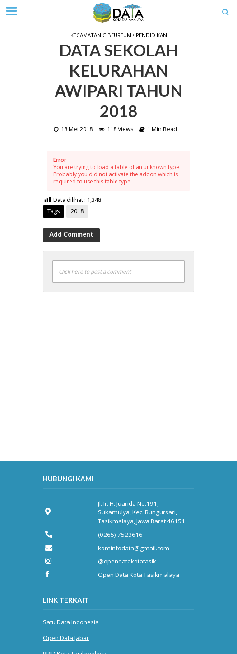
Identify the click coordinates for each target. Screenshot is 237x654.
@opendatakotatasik (127, 561)
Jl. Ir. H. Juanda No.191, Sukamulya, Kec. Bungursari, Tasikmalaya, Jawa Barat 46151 (141, 512)
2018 (77, 211)
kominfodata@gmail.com (133, 548)
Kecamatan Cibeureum (100, 35)
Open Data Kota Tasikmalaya (138, 575)
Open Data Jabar (66, 638)
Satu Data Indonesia (71, 622)
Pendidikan (151, 35)
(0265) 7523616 (120, 535)
